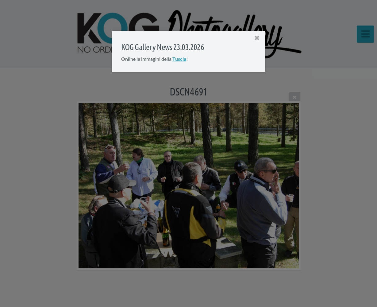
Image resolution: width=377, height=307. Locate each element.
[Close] (257, 38)
